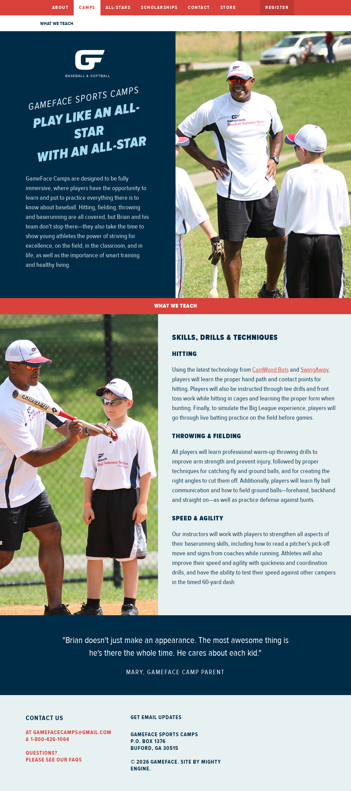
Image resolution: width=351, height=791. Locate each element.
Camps (87, 7)
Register (277, 7)
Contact (199, 7)
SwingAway (314, 370)
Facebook (301, 7)
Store (228, 7)
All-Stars (118, 7)
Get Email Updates (156, 717)
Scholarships (159, 7)
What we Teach (56, 24)
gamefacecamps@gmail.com (72, 732)
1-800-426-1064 (50, 739)
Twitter (321, 7)
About (60, 7)
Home (36, 7)
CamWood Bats (270, 370)
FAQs (75, 759)
